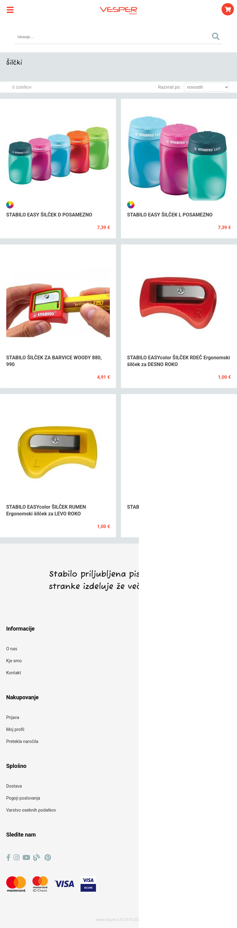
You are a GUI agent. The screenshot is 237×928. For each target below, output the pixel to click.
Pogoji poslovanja (23, 798)
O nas (11, 648)
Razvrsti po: (169, 87)
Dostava (14, 786)
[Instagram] (16, 857)
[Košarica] (228, 9)
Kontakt (13, 672)
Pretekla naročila (22, 741)
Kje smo (14, 660)
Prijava (12, 717)
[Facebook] (8, 857)
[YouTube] (26, 857)
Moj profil (15, 729)
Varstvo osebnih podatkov (31, 810)
